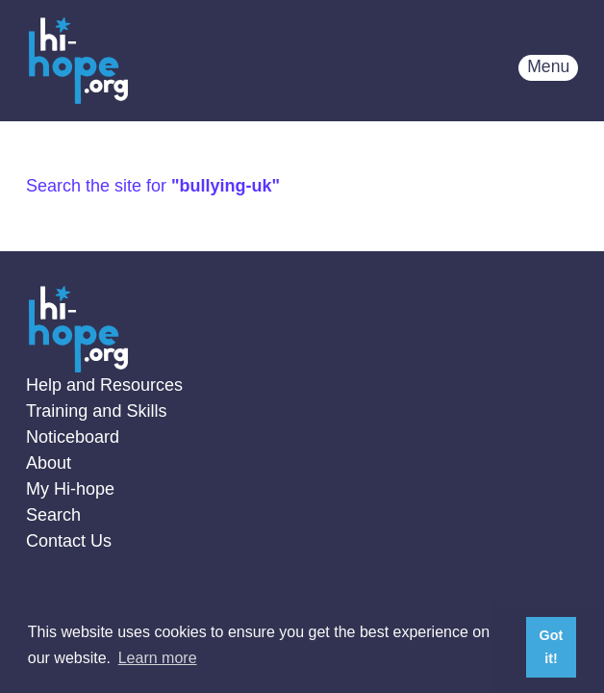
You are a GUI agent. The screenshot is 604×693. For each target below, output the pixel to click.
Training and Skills (96, 411)
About (48, 463)
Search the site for (153, 185)
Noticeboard (72, 437)
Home (78, 60)
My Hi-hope (70, 489)
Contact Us (69, 541)
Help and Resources (104, 385)
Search (53, 515)
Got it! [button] (552, 647)
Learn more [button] (157, 658)
